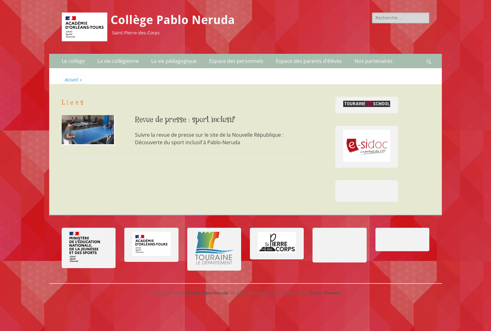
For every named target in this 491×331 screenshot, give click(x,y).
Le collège (73, 61)
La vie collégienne (118, 61)
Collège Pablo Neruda (173, 20)
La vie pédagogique (174, 61)
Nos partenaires (373, 61)
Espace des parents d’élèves (309, 61)
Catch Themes (324, 293)
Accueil (73, 79)
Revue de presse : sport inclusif (185, 120)
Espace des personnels (236, 61)
